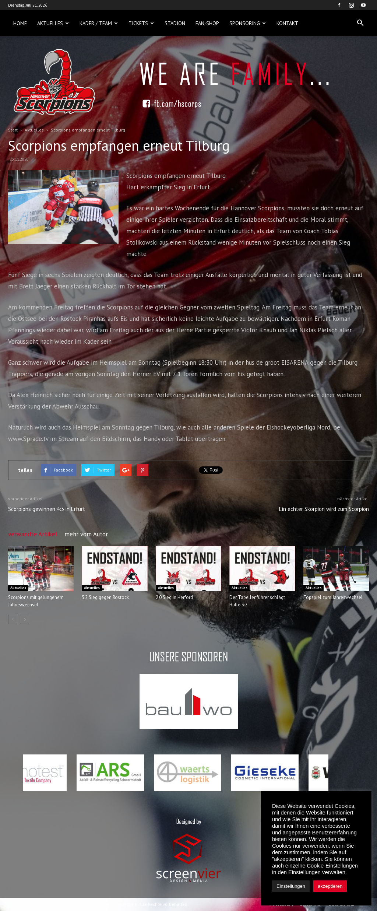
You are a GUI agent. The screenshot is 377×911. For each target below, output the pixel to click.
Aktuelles (53, 23)
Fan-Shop (207, 23)
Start (13, 130)
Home (20, 23)
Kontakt (287, 23)
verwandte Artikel (32, 534)
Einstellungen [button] (290, 886)
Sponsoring (247, 23)
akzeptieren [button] (330, 886)
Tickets (141, 23)
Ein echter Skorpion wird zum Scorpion (324, 508)
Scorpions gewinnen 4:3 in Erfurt (46, 508)
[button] (360, 23)
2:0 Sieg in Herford (174, 597)
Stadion (175, 23)
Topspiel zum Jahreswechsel (333, 597)
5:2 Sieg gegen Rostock (105, 597)
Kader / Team (99, 23)
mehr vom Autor (86, 534)
